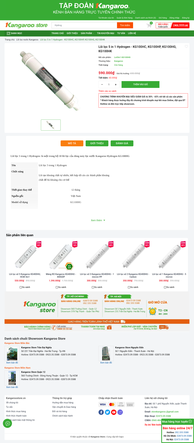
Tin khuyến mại (105, 33)
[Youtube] (113, 412)
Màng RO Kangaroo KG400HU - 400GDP (61, 275)
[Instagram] (120, 412)
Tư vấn (121, 33)
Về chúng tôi (12, 402)
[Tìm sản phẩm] (84, 25)
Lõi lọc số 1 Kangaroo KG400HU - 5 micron (169, 275)
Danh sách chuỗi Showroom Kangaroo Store (35, 338)
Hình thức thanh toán (16, 416)
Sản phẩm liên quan (19, 235)
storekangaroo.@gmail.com (165, 411)
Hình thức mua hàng (16, 411)
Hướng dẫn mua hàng (62, 402)
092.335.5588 (182, 432)
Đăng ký (185, 18)
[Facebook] (101, 412)
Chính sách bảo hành (62, 416)
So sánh (26, 287)
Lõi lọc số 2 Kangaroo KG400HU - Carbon (133, 275)
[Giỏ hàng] (149, 25)
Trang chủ (58, 33)
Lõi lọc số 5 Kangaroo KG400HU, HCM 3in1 (24, 275)
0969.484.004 (158, 420)
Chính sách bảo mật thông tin (20, 420)
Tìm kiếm (125, 25)
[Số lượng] (108, 84)
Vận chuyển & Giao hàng (64, 407)
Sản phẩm (87, 33)
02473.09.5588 (163, 416)
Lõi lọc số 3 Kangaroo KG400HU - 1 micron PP (97, 275)
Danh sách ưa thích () (145, 18)
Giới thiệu (72, 33)
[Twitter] (107, 412)
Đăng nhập (174, 18)
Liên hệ (132, 33)
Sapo (121, 437)
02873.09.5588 (184, 436)
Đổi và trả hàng (59, 411)
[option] (50, 81)
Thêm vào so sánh (107, 91)
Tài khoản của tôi (106, 18)
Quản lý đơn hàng (124, 18)
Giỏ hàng (163, 18)
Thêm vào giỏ (140, 84)
